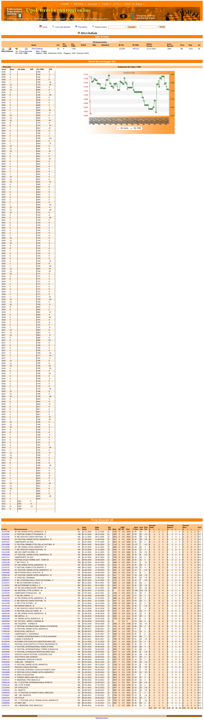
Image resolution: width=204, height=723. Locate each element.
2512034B (6, 532)
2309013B (6, 570)
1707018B (6, 634)
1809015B (6, 613)
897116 (136, 49)
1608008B (6, 647)
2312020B (6, 565)
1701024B (6, 639)
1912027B (6, 598)
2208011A (6, 578)
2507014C (6, 542)
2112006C (6, 585)
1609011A (6, 644)
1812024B (6, 608)
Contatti (64, 3)
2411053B (6, 550)
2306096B (6, 573)
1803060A (6, 621)
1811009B (6, 611)
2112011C (6, 583)
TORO (126, 3)
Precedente (82, 27)
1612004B (6, 642)
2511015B (6, 537)
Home (45, 27)
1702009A (6, 636)
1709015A (6, 631)
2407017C (6, 557)
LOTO (116, 3)
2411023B (6, 552)
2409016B (6, 555)
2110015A (6, 590)
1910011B (6, 606)
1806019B (6, 616)
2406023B (6, 560)
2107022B (6, 593)
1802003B (6, 624)
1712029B (6, 626)
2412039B (6, 547)
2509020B (6, 539)
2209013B (6, 575)
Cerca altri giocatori (62, 27)
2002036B (6, 596)
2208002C (6, 580)
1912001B (6, 601)
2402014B (6, 562)
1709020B (6, 629)
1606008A (6, 649)
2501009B (6, 544)
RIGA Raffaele (37, 49)
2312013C (6, 567)
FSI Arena (137, 3)
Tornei (105, 3)
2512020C (6, 534)
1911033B (6, 603)
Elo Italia (78, 3)
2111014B (6, 588)
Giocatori (93, 3)
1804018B (6, 619)
